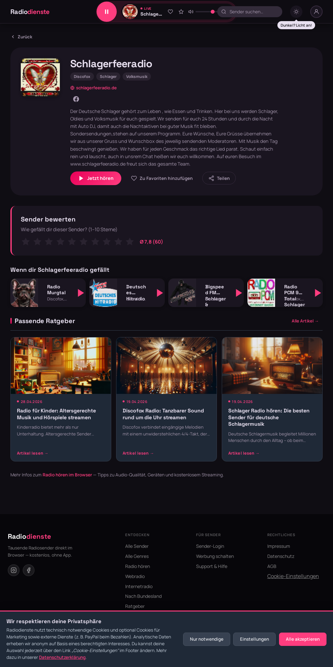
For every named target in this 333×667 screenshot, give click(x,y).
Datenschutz (280, 556)
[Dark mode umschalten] (296, 12)
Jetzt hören (95, 178)
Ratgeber (135, 606)
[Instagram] (14, 570)
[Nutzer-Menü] (316, 12)
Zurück (21, 37)
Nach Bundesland (143, 596)
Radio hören (137, 566)
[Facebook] (76, 99)
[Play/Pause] (107, 12)
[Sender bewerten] (181, 12)
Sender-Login (210, 546)
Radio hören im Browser (67, 475)
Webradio (135, 576)
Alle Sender (137, 546)
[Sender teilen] (219, 178)
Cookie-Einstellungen (293, 576)
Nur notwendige (206, 639)
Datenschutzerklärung (62, 657)
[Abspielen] (81, 293)
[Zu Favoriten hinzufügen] (170, 12)
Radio (30, 11)
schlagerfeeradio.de (93, 88)
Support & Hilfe (211, 566)
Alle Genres (137, 556)
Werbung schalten (215, 556)
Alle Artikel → (305, 321)
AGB (271, 566)
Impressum (278, 546)
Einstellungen (254, 639)
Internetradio (139, 586)
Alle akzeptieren (303, 639)
